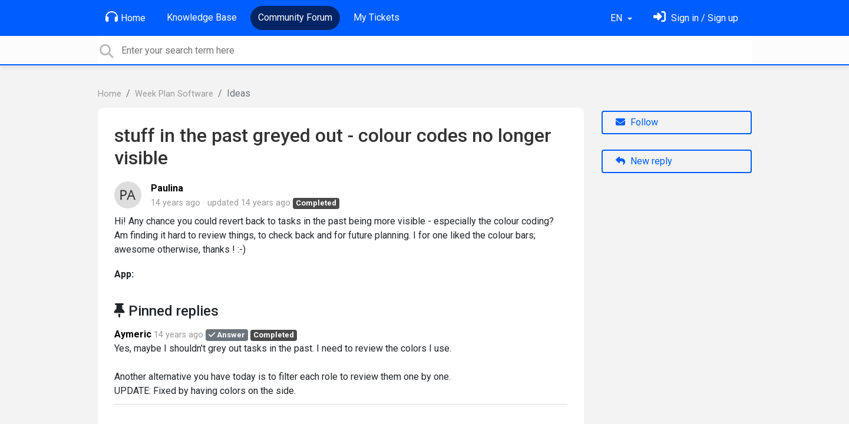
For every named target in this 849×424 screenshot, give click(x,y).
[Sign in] (696, 18)
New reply (644, 161)
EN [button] (617, 18)
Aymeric (132, 334)
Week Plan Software (174, 94)
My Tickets (376, 17)
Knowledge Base (202, 17)
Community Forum (295, 17)
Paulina (167, 188)
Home (125, 17)
